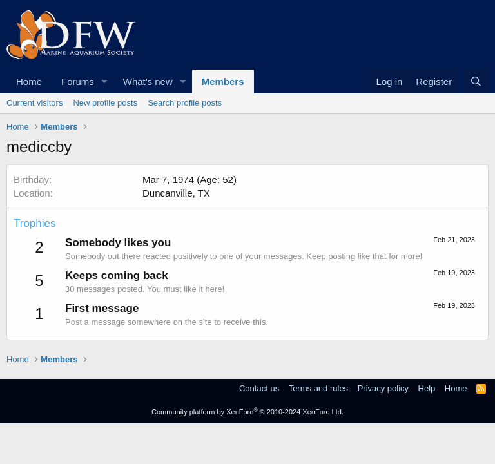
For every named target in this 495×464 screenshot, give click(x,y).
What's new (148, 81)
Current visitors (34, 103)
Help (427, 388)
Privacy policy (383, 388)
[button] (104, 81)
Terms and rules (318, 388)
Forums (77, 81)
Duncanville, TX (176, 193)
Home (29, 81)
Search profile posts (185, 103)
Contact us (259, 388)
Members (223, 81)
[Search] (476, 81)
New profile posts (105, 103)
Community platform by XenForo (247, 412)
